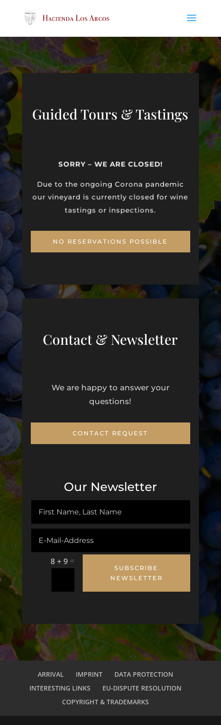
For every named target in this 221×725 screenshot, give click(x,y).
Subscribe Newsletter (136, 573)
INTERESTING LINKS (60, 688)
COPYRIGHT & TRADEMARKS (105, 701)
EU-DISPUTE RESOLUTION (141, 688)
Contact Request (110, 433)
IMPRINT (89, 674)
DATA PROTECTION (143, 674)
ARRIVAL (51, 674)
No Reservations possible (110, 241)
